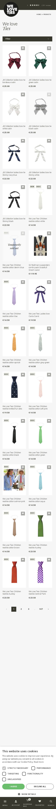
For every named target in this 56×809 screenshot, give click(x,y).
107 (41, 609)
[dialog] (28, 772)
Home (39, 14)
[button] (28, 794)
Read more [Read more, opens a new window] (39, 762)
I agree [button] (13, 786)
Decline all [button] (40, 786)
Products (47, 14)
